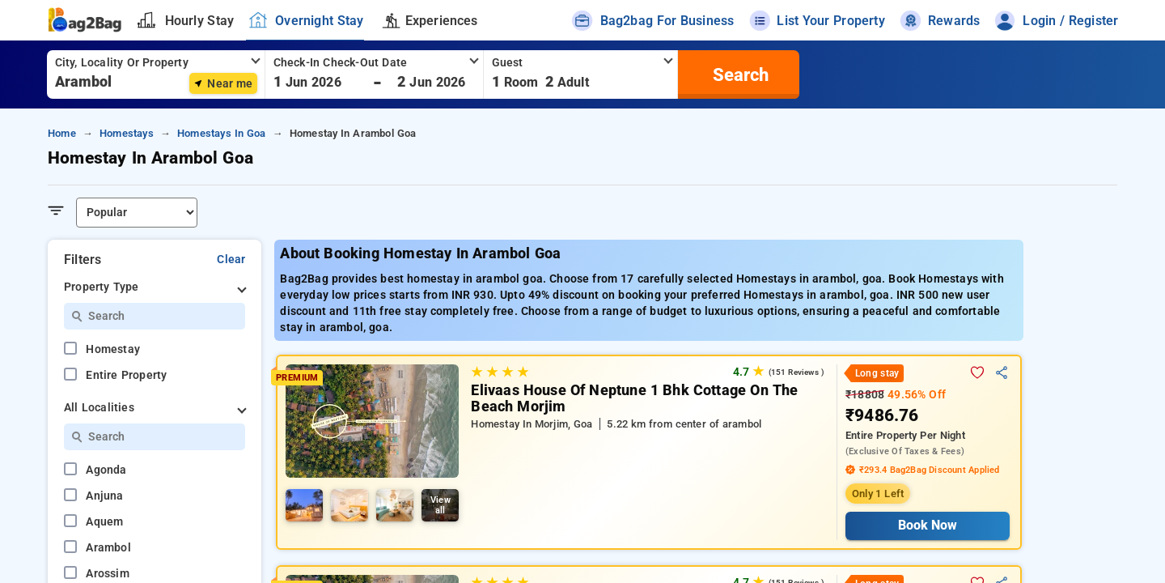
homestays (127, 133)
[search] (738, 74)
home (62, 133)
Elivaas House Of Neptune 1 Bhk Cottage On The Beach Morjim (634, 398)
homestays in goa (221, 133)
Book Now (927, 525)
